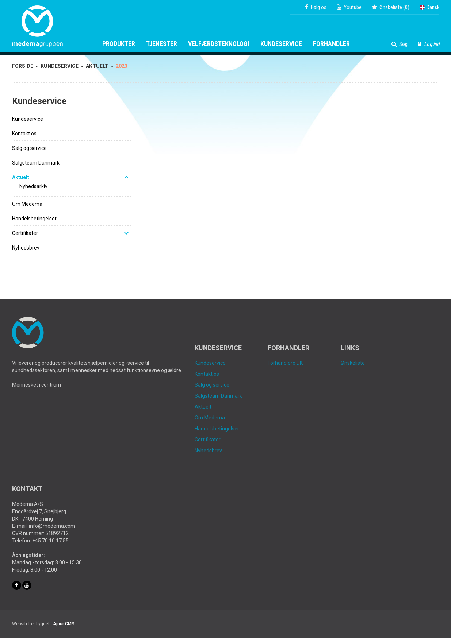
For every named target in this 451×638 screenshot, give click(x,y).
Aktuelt (20, 177)
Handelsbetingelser (34, 218)
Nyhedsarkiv (33, 186)
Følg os (315, 7)
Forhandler (331, 43)
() (390, 7)
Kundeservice (281, 43)
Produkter (118, 43)
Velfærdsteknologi (218, 43)
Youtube (349, 7)
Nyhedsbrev (25, 248)
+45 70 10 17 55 (50, 541)
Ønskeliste (353, 363)
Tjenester (161, 43)
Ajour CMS (63, 623)
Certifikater (25, 233)
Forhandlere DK (285, 363)
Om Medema (27, 204)
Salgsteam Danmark (36, 163)
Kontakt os (24, 133)
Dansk (429, 7)
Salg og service (29, 148)
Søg (399, 44)
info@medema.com (52, 526)
